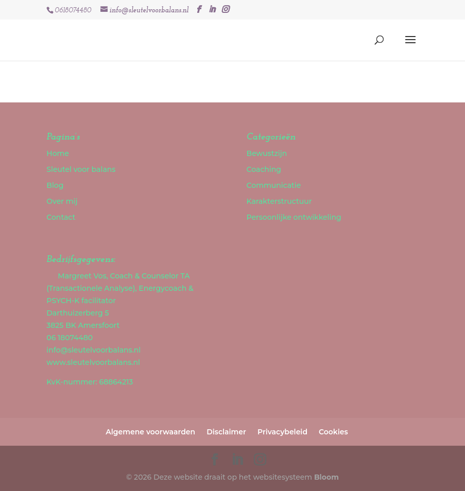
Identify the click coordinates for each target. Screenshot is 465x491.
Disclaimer (226, 431)
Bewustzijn (267, 153)
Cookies (333, 431)
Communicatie (274, 185)
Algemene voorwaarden (150, 431)
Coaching (264, 169)
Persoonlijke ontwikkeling (294, 217)
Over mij (61, 201)
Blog (54, 185)
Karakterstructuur (279, 201)
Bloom (326, 477)
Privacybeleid (282, 431)
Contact (60, 217)
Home (57, 153)
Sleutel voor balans (80, 169)
